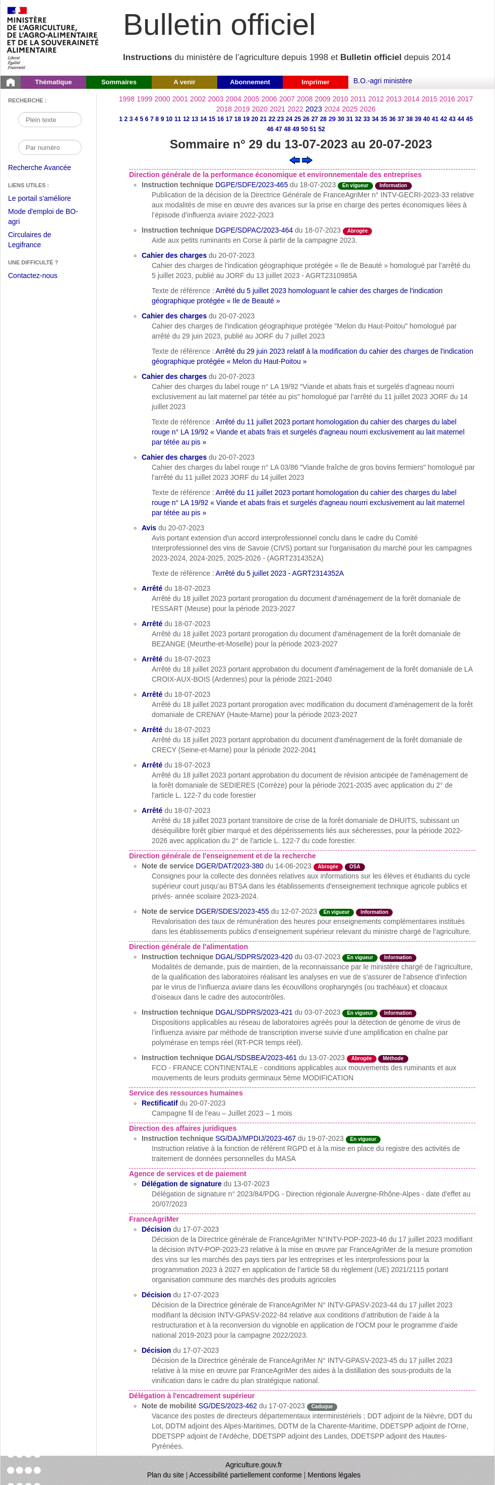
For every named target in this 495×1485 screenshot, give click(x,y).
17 (229, 119)
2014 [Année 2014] (411, 99)
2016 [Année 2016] (447, 99)
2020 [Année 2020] (260, 109)
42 (444, 119)
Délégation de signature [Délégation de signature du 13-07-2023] (182, 1184)
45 (469, 119)
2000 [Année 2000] (162, 99)
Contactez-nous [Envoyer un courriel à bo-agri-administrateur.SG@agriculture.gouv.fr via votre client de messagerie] (32, 275)
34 (375, 119)
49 (295, 129)
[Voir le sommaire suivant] (307, 159)
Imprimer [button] (315, 82)
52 (321, 129)
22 (272, 119)
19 (246, 119)
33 (366, 119)
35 (384, 119)
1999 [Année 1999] (144, 99)
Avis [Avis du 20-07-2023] (149, 528)
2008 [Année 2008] (305, 99)
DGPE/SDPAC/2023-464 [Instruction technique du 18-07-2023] (254, 230)
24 (289, 119)
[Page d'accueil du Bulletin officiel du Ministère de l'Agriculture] (11, 82)
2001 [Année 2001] (180, 99)
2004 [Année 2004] (233, 99)
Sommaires (119, 82)
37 (401, 119)
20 (255, 119)
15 (212, 119)
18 (237, 119)
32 (358, 119)
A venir (184, 82)
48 (287, 129)
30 (341, 119)
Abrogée (357, 231)
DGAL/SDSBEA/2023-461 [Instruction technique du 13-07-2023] (256, 1058)
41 (435, 119)
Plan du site (165, 1475)
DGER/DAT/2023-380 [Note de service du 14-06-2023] (229, 866)
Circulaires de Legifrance (37, 241)
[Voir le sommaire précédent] (294, 159)
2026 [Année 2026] (368, 109)
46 (270, 129)
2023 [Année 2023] (313, 108)
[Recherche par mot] (50, 119)
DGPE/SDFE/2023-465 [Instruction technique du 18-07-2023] (251, 185)
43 (452, 119)
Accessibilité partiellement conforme (246, 1475)
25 (297, 119)
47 (278, 129)
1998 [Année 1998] (127, 99)
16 (220, 119)
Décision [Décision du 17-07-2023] (156, 1229)
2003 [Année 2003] (215, 99)
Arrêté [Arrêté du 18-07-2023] (152, 588)
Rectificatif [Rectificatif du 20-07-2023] (160, 1103)
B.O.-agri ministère (382, 81)
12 (186, 119)
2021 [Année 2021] (277, 109)
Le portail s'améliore (47, 199)
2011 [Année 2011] (358, 99)
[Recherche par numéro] (50, 147)
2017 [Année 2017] (465, 99)
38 (409, 119)
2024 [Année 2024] (332, 109)
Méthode (393, 1058)
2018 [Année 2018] (224, 109)
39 (418, 119)
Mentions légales (333, 1475)
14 (203, 119)
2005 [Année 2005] (251, 99)
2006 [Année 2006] (269, 99)
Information (393, 185)
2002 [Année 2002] (198, 99)
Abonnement (250, 82)
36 (392, 119)
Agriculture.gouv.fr (253, 1465)
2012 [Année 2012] (376, 99)
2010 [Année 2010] (340, 99)
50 (304, 129)
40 (426, 119)
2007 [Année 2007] (287, 99)
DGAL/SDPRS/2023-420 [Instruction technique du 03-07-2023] (253, 957)
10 (169, 119)
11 (177, 119)
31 (349, 119)
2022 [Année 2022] (295, 109)
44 (461, 119)
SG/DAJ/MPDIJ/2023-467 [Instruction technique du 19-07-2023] (255, 1138)
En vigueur (355, 185)
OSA (354, 866)
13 (195, 119)
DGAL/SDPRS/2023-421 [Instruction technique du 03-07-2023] (253, 1012)
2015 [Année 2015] (429, 99)
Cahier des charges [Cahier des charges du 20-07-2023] (174, 255)
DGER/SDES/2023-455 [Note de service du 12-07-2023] (232, 911)
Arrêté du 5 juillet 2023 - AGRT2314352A (280, 573)
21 (263, 119)
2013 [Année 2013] (394, 99)
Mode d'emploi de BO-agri (43, 217)
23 (280, 119)
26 (306, 119)
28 (323, 119)
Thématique (53, 82)
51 (313, 129)
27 (315, 119)
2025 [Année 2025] (350, 109)
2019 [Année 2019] (242, 109)
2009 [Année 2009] (322, 99)
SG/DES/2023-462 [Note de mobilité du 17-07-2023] (228, 1406)
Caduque (322, 1406)
